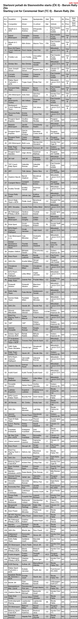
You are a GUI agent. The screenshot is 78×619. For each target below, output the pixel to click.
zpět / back (73, 3)
